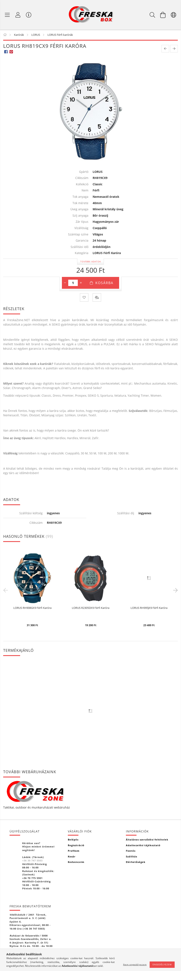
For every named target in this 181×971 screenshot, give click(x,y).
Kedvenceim (76, 862)
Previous (6, 590)
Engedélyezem (162, 964)
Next (174, 590)
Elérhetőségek (135, 862)
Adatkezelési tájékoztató (143, 845)
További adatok (90, 261)
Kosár (71, 856)
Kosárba (104, 283)
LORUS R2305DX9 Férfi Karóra (90, 608)
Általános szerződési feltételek (147, 839)
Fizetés (130, 850)
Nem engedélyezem (135, 964)
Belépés (73, 839)
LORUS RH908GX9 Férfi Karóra (32, 608)
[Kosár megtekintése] (163, 15)
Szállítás (131, 856)
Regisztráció (76, 845)
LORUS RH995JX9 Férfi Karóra (149, 608)
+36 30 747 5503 (32, 860)
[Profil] (18, 15)
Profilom (73, 850)
